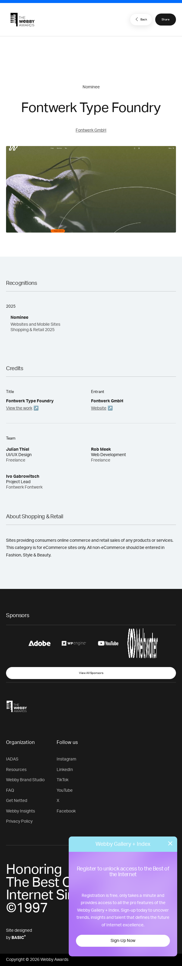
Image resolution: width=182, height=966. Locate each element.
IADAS (12, 759)
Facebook (66, 811)
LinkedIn (65, 770)
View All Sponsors (91, 673)
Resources (16, 770)
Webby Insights (20, 811)
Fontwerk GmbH (91, 130)
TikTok (62, 780)
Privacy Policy (19, 821)
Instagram (66, 759)
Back (140, 19)
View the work (19, 408)
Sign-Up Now (123, 941)
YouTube (65, 790)
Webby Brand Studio (25, 780)
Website (98, 408)
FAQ (10, 790)
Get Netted (16, 801)
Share (166, 19)
